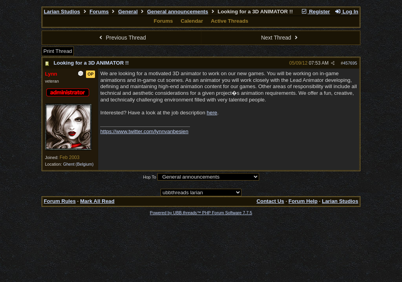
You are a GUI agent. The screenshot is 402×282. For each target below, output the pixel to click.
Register (315, 11)
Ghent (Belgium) (78, 164)
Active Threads (230, 21)
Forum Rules (59, 201)
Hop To (149, 177)
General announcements (177, 11)
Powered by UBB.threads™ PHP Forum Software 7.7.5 (201, 212)
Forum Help (303, 201)
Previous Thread (121, 37)
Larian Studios (62, 11)
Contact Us (270, 201)
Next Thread (280, 37)
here (212, 113)
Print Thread (57, 51)
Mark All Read (97, 201)
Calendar (192, 21)
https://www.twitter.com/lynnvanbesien (144, 131)
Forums (99, 11)
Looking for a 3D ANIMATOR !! (91, 63)
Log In (346, 11)
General (128, 11)
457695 (350, 63)
